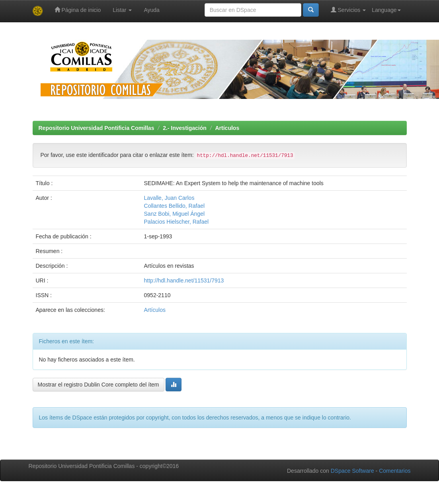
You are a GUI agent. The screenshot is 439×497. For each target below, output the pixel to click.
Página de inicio (78, 9)
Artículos (227, 128)
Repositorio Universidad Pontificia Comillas (96, 128)
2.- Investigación (185, 128)
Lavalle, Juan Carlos (169, 198)
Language (386, 10)
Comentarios (394, 471)
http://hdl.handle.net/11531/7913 (184, 280)
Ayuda (151, 10)
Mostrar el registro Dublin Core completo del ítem (98, 384)
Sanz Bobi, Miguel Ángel (174, 214)
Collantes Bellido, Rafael (174, 206)
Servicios (348, 9)
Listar (122, 10)
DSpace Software (352, 471)
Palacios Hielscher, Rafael (176, 222)
